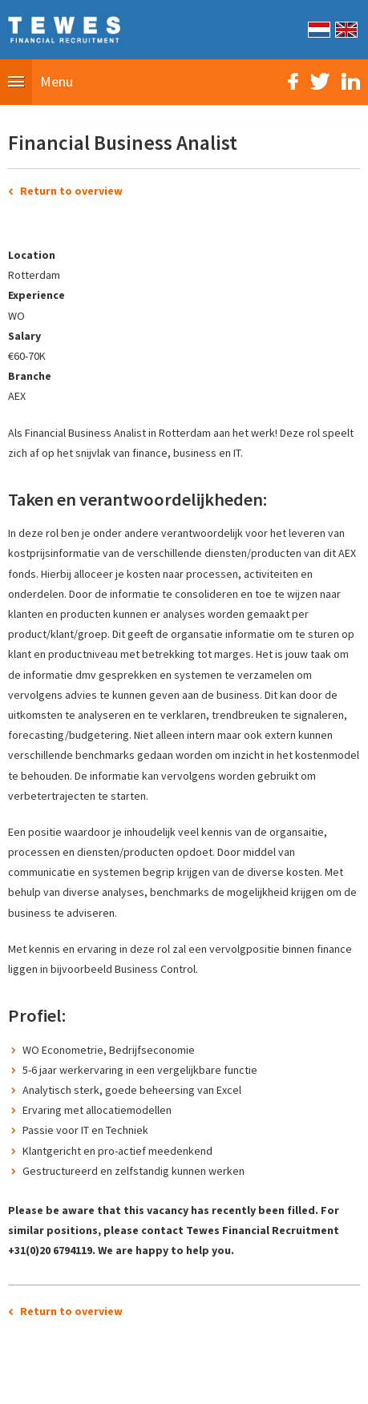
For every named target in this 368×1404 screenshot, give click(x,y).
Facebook (293, 81)
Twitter (320, 81)
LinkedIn (351, 81)
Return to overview (71, 191)
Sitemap (95, 1383)
